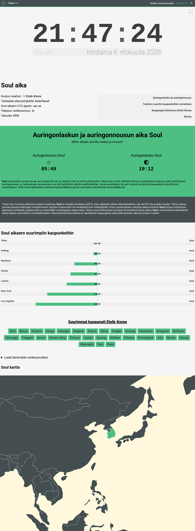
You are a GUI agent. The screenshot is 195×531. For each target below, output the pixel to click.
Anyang (101, 341)
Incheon (37, 334)
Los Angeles (7, 303)
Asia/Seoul (42, 101)
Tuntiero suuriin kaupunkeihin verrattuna (167, 104)
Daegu (50, 334)
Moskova (6, 262)
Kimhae (115, 341)
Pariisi (4, 272)
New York (6, 293)
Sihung (184, 341)
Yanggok (27, 341)
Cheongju (11, 341)
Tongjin (116, 334)
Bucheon (178, 334)
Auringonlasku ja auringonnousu (172, 97)
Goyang (130, 334)
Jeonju (88, 341)
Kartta (187, 116)
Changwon (146, 334)
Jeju (160, 341)
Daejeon (78, 334)
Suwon (92, 334)
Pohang (129, 341)
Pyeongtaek (145, 341)
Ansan (41, 341)
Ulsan (104, 334)
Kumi (110, 347)
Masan (171, 341)
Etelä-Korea (31, 96)
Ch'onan (75, 341)
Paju (100, 347)
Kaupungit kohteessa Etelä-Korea (171, 110)
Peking (4, 252)
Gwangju (63, 334)
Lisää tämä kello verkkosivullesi (26, 360)
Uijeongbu (86, 347)
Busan (24, 334)
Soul (13, 334)
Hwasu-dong (57, 341)
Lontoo (4, 283)
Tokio (4, 241)
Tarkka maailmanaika (162, 3)
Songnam (163, 334)
